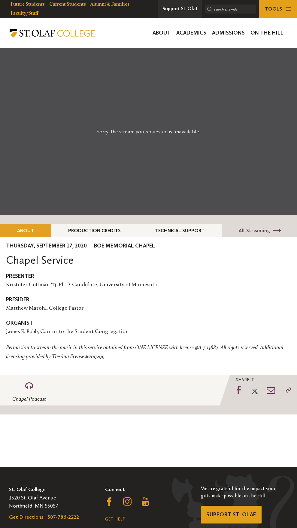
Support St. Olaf (231, 514)
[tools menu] (278, 9)
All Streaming (254, 230)
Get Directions (26, 517)
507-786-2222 (63, 517)
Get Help (115, 519)
